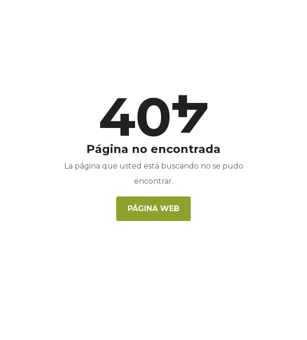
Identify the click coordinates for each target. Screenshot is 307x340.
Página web (153, 208)
